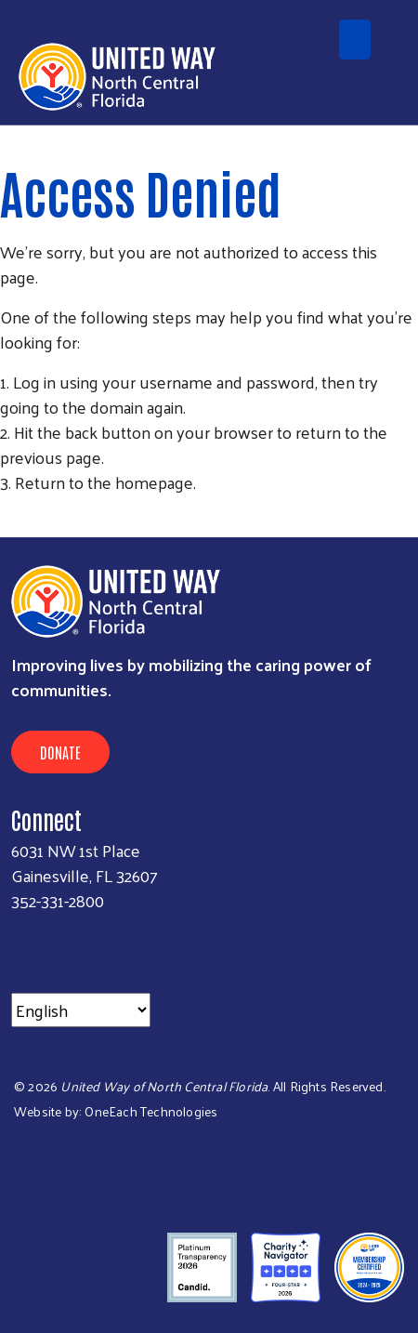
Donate (60, 752)
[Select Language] (80, 1010)
